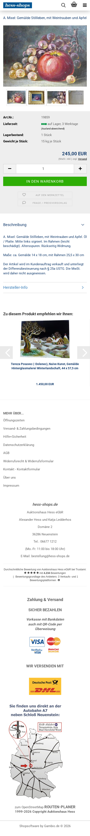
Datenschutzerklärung (18, 445)
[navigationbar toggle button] (84, 5)
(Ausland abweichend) (53, 128)
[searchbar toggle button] (63, 5)
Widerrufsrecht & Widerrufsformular (28, 461)
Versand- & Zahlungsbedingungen (26, 428)
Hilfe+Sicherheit (14, 437)
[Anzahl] (45, 169)
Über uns (9, 477)
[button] (9, 169)
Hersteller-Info (15, 287)
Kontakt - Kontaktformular (21, 469)
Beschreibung (14, 224)
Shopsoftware (29, 826)
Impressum (11, 485)
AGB (6, 453)
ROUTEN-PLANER (59, 807)
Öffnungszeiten (14, 420)
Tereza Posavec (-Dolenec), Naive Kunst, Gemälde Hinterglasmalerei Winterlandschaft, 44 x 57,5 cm (45, 366)
